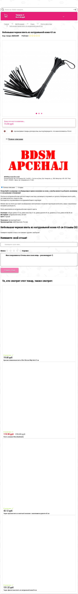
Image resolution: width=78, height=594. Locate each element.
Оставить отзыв (9, 270)
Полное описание (15, 139)
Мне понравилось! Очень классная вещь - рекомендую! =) (39, 259)
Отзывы (20, 187)
